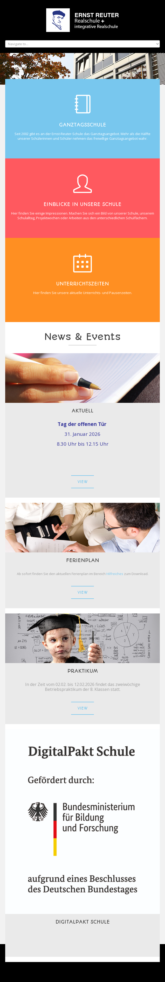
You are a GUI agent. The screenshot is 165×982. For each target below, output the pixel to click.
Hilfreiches (115, 573)
